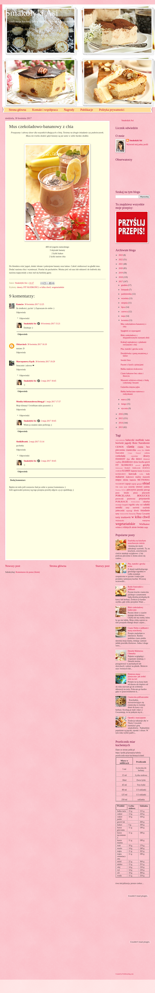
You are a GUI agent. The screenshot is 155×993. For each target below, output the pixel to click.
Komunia (146, 471)
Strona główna (17, 109)
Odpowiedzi (24, 318)
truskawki (126, 517)
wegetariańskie (58, 287)
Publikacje (86, 109)
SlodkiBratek (22, 442)
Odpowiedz (21, 312)
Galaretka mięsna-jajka (130, 387)
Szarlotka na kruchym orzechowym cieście (137, 542)
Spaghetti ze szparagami (131, 331)
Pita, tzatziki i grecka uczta (132, 349)
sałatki (146, 504)
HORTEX (146, 468)
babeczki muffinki (135, 440)
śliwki (136, 510)
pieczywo (131, 489)
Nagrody (69, 109)
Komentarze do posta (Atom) (28, 572)
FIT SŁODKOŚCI (30, 287)
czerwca (124, 311)
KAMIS (126, 470)
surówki (136, 508)
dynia (136, 462)
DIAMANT (120, 459)
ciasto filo (140, 450)
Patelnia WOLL (121, 490)
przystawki (144, 498)
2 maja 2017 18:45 (48, 381)
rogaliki (131, 505)
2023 (121, 255)
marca (124, 399)
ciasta (130, 446)
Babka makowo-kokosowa (131, 369)
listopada (125, 290)
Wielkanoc (144, 524)
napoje (128, 484)
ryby (137, 505)
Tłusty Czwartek (143, 514)
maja (123, 316)
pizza (135, 493)
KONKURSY (121, 474)
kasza (140, 471)
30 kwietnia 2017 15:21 (50, 323)
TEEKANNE (124, 514)
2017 (121, 281)
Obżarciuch (21, 344)
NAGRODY (120, 484)
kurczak (132, 473)
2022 (121, 259)
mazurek (146, 477)
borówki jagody (123, 443)
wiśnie (118, 527)
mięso (118, 479)
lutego (124, 404)
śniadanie (145, 510)
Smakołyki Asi (31, 13)
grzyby (146, 465)
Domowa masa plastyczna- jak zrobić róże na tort (137, 676)
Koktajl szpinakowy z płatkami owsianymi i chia (133, 343)
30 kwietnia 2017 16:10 (37, 344)
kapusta (134, 471)
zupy (146, 527)
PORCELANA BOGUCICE (133, 495)
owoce (139, 486)
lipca (123, 307)
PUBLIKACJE (122, 502)
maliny (138, 477)
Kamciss (20, 304)
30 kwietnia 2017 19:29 (45, 361)
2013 (121, 427)
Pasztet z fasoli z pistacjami (132, 365)
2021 (121, 264)
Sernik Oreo (126, 360)
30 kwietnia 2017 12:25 (34, 304)
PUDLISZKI (135, 502)
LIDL (141, 474)
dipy (128, 459)
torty (118, 517)
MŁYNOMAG (143, 480)
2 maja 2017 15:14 (36, 442)
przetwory (131, 499)
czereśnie (134, 456)
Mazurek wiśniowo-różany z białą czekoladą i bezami (135, 381)
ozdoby (147, 487)
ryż (141, 505)
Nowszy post (12, 565)
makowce (130, 477)
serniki (119, 507)
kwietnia (125, 320)
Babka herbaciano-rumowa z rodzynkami (132, 392)
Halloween (119, 468)
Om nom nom (121, 487)
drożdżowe (127, 461)
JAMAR (119, 471)
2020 (121, 268)
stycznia (124, 408)
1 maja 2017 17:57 (53, 401)
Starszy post (103, 565)
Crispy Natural (134, 453)
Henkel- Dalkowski (133, 468)
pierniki (140, 490)
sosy (127, 508)
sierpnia (124, 303)
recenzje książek (122, 505)
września (125, 298)
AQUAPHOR (120, 440)
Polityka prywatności (111, 109)
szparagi (129, 511)
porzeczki (120, 499)
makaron (120, 476)
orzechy (131, 487)
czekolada (120, 455)
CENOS (120, 446)
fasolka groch (144, 462)
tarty (117, 514)
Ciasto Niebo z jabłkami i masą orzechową (138, 629)
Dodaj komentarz (17, 480)
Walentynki (120, 521)
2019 (121, 273)
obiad (146, 483)
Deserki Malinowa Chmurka (135, 652)
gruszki (137, 465)
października (126, 294)
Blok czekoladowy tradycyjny (135, 608)
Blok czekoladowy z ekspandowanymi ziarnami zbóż (135, 336)
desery (19, 287)
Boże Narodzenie (141, 443)
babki (147, 440)
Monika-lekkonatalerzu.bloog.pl (30, 401)
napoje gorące (136, 484)
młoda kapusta (129, 480)
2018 (121, 277)
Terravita (132, 514)
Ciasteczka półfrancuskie (138, 697)
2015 (121, 418)
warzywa (146, 520)
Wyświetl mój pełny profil (137, 144)
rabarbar (146, 502)
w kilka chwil (45, 287)
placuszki (146, 493)
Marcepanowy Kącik (25, 361)
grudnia (124, 285)
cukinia (147, 453)
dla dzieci (136, 458)
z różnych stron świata (132, 527)
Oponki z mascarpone (137, 718)
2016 (121, 414)
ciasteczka (131, 450)
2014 (121, 423)
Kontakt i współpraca (45, 109)
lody (148, 474)
